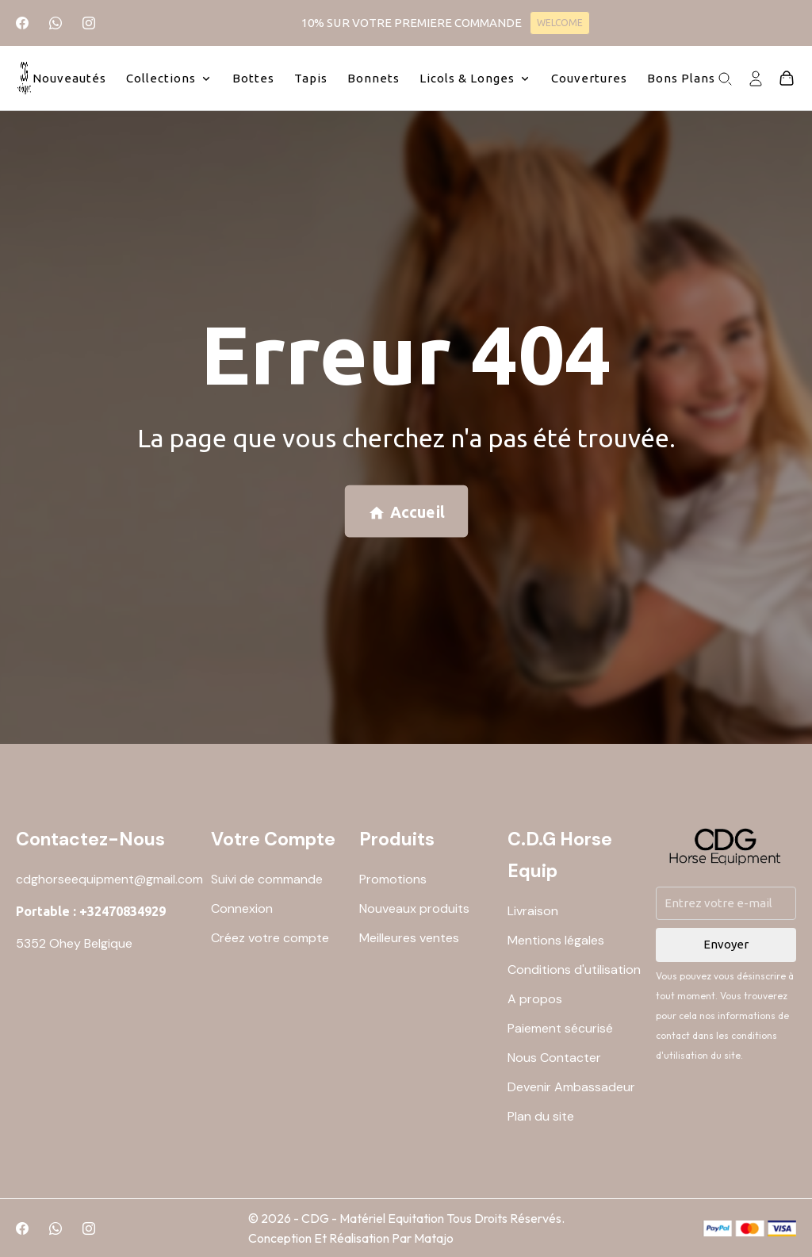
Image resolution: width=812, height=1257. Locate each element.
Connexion (242, 908)
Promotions (393, 879)
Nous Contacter (554, 1057)
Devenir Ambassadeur (571, 1087)
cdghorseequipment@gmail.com (109, 879)
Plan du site (541, 1116)
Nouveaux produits (414, 908)
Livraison (533, 911)
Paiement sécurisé (560, 1028)
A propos (535, 999)
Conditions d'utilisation (574, 969)
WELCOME (560, 22)
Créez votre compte (270, 937)
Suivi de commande (267, 879)
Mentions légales (556, 940)
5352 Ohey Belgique (74, 943)
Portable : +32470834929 (91, 911)
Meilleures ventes (409, 937)
